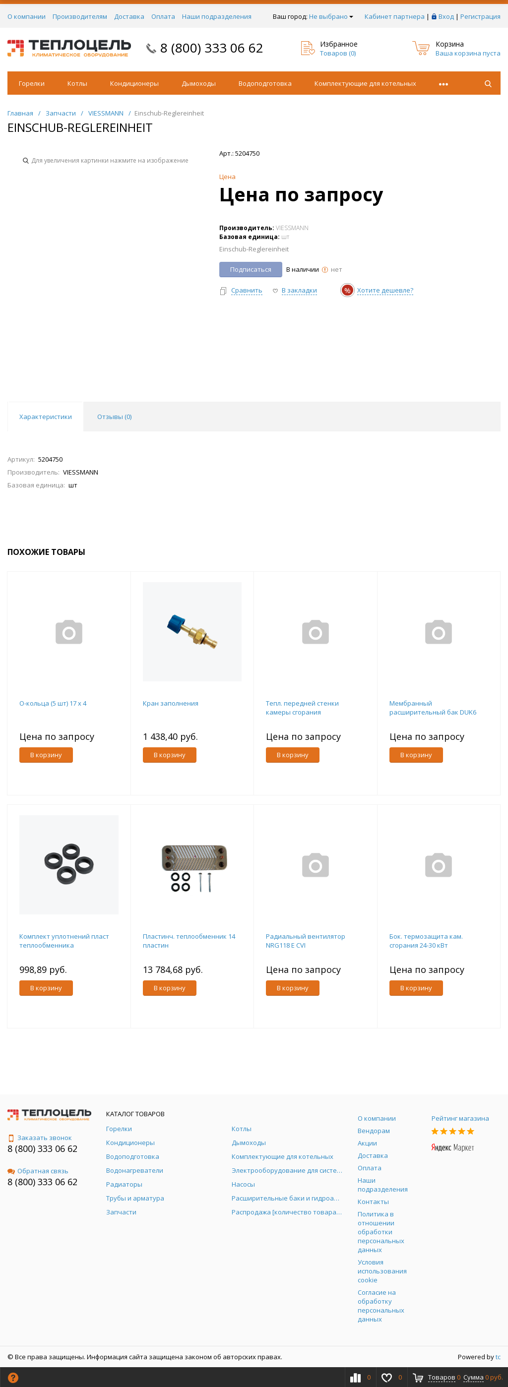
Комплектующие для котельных (365, 83)
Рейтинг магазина (460, 1118)
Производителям (80, 16)
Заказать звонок (39, 1137)
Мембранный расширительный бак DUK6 (432, 708)
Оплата (163, 16)
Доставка (129, 16)
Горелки (32, 83)
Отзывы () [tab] (114, 416)
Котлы (77, 83)
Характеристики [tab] (45, 416)
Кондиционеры (134, 83)
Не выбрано (331, 16)
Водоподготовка (265, 83)
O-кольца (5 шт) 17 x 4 (52, 703)
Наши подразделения (217, 16)
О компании (26, 16)
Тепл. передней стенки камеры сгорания (302, 708)
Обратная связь (37, 1170)
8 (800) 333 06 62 (211, 48)
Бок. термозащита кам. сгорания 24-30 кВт (426, 941)
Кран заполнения (170, 703)
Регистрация (480, 16)
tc (498, 1356)
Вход (446, 16)
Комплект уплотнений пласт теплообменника (64, 941)
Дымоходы (199, 83)
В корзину (46, 754)
